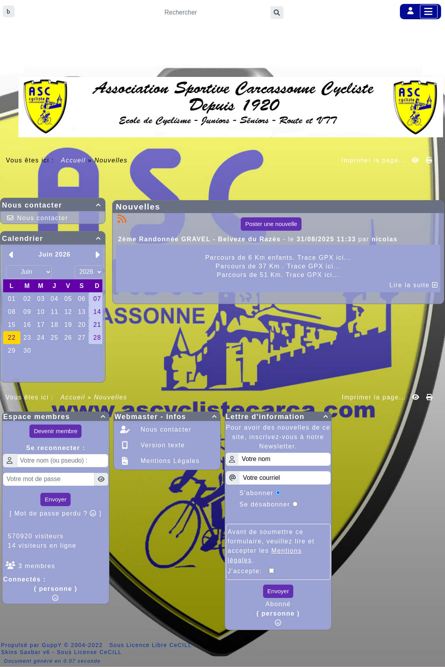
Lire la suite (413, 285)
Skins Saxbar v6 (25, 652)
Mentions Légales (169, 460)
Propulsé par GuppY (32, 645)
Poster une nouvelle (271, 224)
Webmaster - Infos (167, 417)
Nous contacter (53, 205)
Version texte (161, 445)
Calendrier (53, 238)
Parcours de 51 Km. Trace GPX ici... (278, 275)
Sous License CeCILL (89, 652)
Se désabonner (265, 504)
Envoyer (55, 499)
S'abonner (257, 493)
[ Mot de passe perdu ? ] (56, 513)
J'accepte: (248, 571)
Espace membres (55, 417)
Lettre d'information (278, 417)
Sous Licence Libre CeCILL (151, 645)
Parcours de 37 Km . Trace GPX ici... (278, 266)
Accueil (73, 160)
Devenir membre (55, 431)
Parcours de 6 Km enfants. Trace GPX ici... (278, 257)
